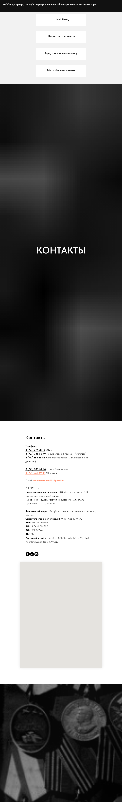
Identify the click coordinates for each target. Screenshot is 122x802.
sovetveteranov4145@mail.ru (48, 480)
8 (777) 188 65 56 (35, 457)
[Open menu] (117, 6)
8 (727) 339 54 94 (35, 469)
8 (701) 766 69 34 (35, 472)
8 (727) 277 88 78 (35, 449)
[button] (61, 19)
